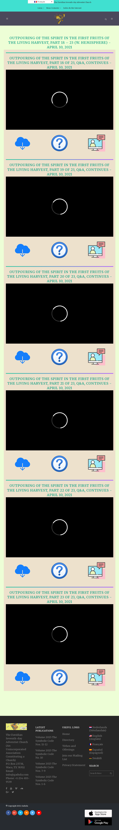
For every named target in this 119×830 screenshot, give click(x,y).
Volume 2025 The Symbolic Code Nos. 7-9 (46, 767)
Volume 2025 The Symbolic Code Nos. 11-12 (46, 741)
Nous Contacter (52, 8)
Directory (68, 740)
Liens (40, 8)
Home (66, 734)
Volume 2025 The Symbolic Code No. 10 (46, 754)
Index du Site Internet (72, 8)
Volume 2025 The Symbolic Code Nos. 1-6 (46, 780)
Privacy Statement (73, 765)
